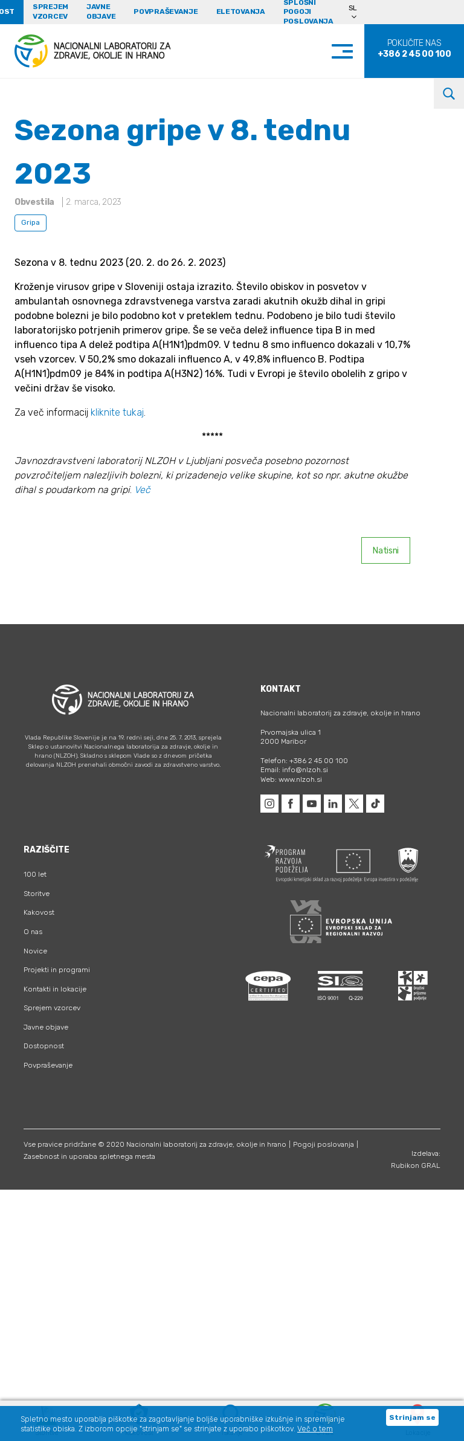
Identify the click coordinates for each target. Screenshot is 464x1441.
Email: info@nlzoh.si (294, 770)
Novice (35, 951)
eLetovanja (240, 11)
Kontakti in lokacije (55, 989)
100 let (35, 874)
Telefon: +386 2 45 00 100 (304, 760)
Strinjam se (412, 1417)
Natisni (386, 551)
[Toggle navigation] (354, 51)
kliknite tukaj (117, 412)
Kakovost (39, 912)
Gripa (30, 222)
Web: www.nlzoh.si (291, 779)
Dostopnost (44, 1046)
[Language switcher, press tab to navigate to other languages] (358, 12)
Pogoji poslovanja (323, 1144)
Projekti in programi (57, 970)
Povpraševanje (166, 11)
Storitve (37, 893)
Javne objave (100, 11)
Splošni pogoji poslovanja (308, 12)
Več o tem (315, 1429)
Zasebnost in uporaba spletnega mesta (89, 1156)
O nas (33, 931)
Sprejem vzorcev (50, 11)
